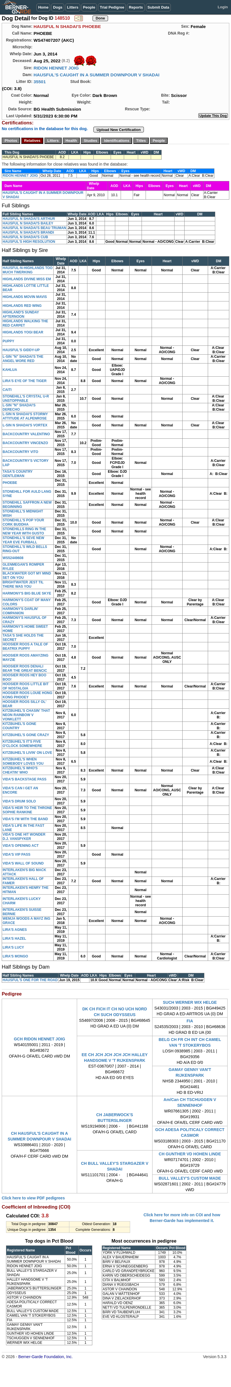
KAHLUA (10, 370)
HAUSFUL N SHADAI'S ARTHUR (29, 219)
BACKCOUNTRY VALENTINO (26, 434)
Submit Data (158, 7)
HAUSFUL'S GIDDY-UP (21, 350)
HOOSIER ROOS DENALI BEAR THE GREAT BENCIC (25, 668)
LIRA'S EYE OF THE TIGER (25, 381)
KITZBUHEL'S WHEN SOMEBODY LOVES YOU (23, 761)
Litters (73, 7)
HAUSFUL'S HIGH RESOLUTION (29, 242)
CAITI (7, 390)
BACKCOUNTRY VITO (20, 452)
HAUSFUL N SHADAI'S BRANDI (28, 232)
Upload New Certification (119, 130)
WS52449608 (13, 558)
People (89, 7)
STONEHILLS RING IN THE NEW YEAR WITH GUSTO (24, 531)
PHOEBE (10, 483)
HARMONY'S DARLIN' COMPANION (20, 611)
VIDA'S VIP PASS (16, 855)
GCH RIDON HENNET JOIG (39, 1039)
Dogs (57, 7)
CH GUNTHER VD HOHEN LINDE (190, 1154)
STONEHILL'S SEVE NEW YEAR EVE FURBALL (23, 540)
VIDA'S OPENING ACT (21, 846)
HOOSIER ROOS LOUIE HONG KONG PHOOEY (27, 695)
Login (223, 7)
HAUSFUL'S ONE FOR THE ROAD (30, 980)
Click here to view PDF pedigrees (33, 1198)
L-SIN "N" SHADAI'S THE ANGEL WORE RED (23, 359)
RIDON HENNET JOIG (56, 67)
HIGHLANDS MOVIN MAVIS (25, 297)
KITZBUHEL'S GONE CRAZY (26, 735)
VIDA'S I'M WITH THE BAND (25, 819)
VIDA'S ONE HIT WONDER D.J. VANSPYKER (24, 836)
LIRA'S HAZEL (14, 939)
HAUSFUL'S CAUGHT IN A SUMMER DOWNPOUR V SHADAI (96, 74)
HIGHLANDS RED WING (22, 306)
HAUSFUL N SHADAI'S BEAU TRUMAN (34, 228)
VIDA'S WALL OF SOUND (23, 863)
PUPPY (8, 341)
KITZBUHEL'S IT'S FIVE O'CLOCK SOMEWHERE (22, 744)
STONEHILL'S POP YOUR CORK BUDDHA (23, 522)
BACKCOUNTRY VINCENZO (25, 443)
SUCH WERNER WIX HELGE (190, 1002)
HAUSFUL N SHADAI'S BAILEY (28, 223)
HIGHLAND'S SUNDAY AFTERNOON (21, 314)
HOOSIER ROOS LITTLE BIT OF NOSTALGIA (26, 686)
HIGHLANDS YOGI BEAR (23, 332)
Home (43, 7)
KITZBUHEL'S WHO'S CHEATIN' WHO (20, 770)
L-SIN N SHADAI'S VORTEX (25, 425)
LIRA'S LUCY (13, 947)
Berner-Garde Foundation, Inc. (45, 1356)
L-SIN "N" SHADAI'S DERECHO (19, 407)
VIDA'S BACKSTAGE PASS (24, 779)
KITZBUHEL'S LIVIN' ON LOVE (27, 753)
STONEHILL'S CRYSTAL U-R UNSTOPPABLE (26, 398)
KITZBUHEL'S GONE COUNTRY (19, 726)
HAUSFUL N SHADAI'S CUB (25, 237)
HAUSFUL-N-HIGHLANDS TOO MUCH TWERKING (27, 270)
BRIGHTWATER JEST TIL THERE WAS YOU (23, 584)
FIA (190, 1021)
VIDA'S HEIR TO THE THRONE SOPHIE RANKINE (27, 810)
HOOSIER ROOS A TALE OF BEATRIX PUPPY (25, 646)
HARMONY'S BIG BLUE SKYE (27, 593)
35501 (40, 81)
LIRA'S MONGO (15, 956)
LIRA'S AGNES (15, 930)
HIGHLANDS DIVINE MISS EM (27, 279)
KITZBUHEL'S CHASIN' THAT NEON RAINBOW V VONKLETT (26, 715)
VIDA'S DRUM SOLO (19, 801)
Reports (136, 7)
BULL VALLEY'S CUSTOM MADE (190, 1178)
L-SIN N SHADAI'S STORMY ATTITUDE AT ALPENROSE (25, 416)
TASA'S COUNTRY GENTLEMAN (18, 474)
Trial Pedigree (112, 7)
